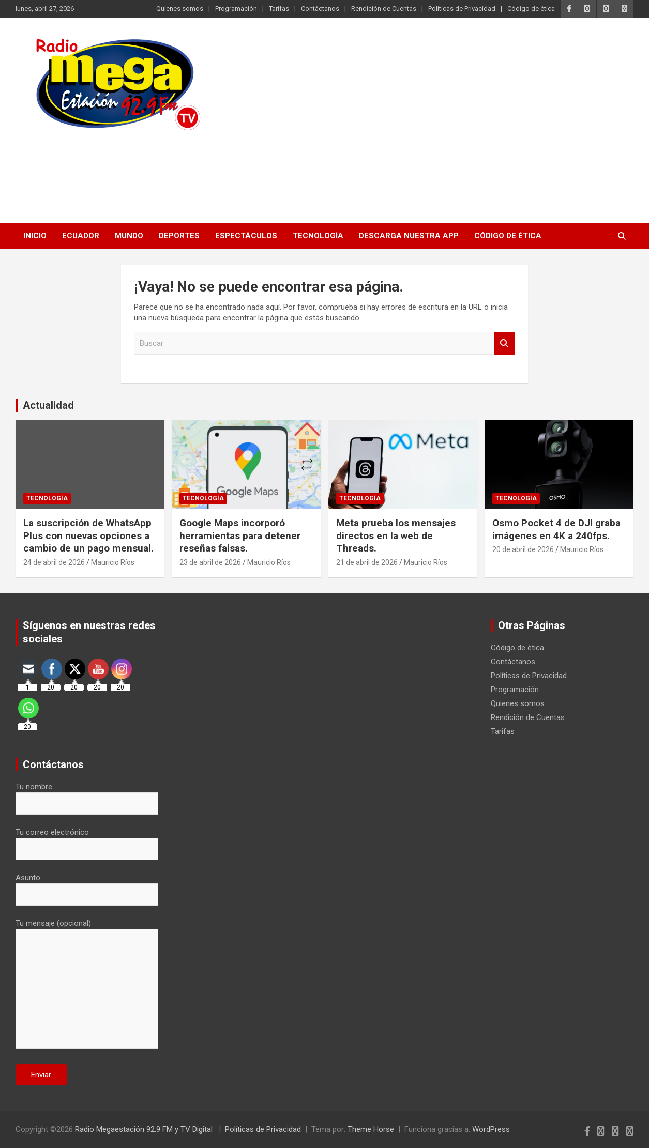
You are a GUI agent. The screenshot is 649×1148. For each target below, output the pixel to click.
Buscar (504, 343)
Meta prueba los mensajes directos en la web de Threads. (396, 535)
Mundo (129, 235)
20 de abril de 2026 (523, 549)
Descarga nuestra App (409, 235)
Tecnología (318, 235)
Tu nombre (87, 795)
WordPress (491, 1129)
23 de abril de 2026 (210, 562)
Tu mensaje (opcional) (87, 985)
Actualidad (48, 405)
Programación (236, 8)
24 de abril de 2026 (54, 562)
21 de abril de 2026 (367, 562)
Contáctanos (320, 8)
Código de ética (531, 8)
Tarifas (279, 8)
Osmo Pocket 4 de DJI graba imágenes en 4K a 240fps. (556, 529)
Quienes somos (179, 8)
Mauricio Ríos (112, 562)
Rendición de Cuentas (383, 8)
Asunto (87, 886)
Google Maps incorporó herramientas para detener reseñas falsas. (239, 535)
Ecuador (80, 235)
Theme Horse (371, 1129)
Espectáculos (246, 235)
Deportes (179, 235)
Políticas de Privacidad (461, 8)
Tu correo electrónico (87, 840)
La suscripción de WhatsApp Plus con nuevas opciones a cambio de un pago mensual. (88, 535)
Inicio (35, 235)
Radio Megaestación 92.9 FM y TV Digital (145, 1129)
